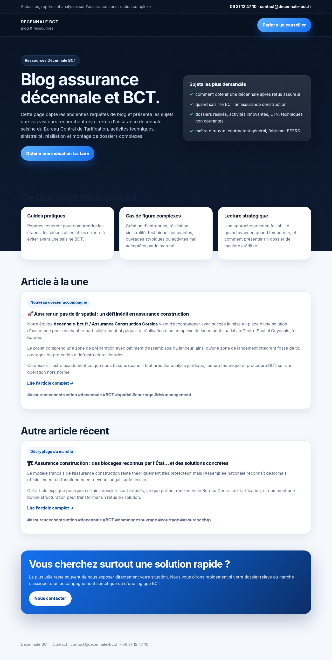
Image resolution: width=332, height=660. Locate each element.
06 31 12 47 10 (243, 6)
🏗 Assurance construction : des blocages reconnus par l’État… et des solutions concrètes (128, 463)
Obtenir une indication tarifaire (57, 153)
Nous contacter (50, 598)
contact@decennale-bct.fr (285, 6)
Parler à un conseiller (284, 25)
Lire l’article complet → (50, 383)
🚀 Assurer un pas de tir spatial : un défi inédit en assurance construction (108, 314)
